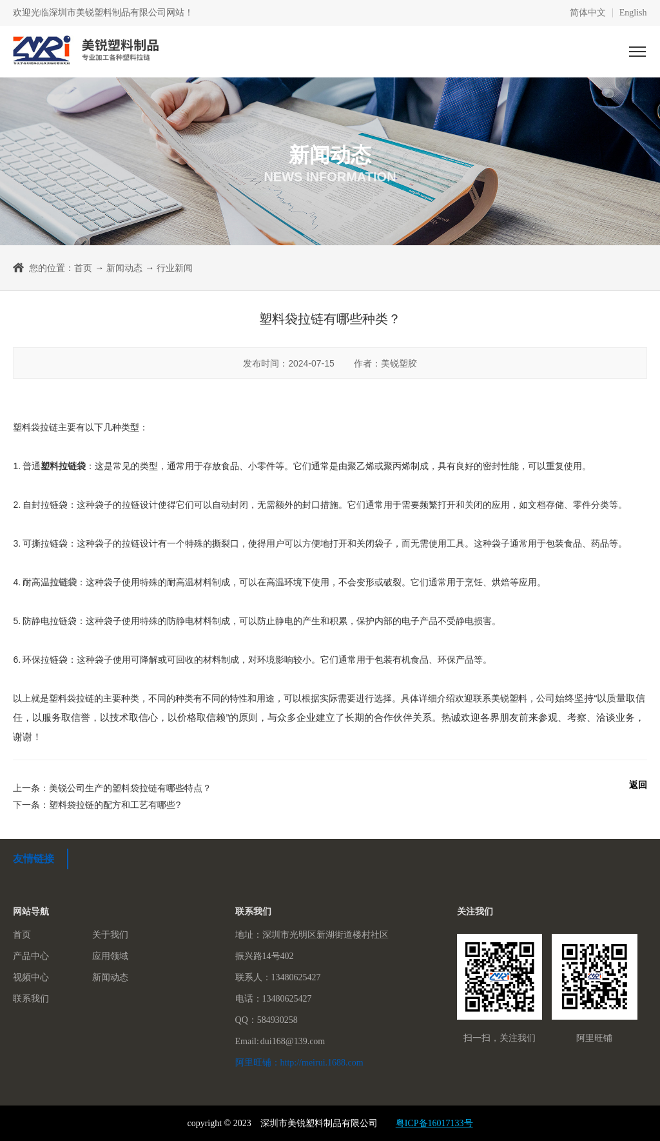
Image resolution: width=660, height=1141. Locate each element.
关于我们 (110, 935)
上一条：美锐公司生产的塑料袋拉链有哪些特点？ (112, 788)
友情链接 (33, 858)
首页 (83, 268)
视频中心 (31, 977)
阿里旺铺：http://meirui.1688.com (299, 1062)
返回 (638, 785)
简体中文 (588, 12)
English (633, 12)
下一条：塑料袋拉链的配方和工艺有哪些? (96, 805)
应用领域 (110, 956)
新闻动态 (124, 268)
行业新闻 (175, 268)
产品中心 (31, 956)
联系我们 (31, 999)
